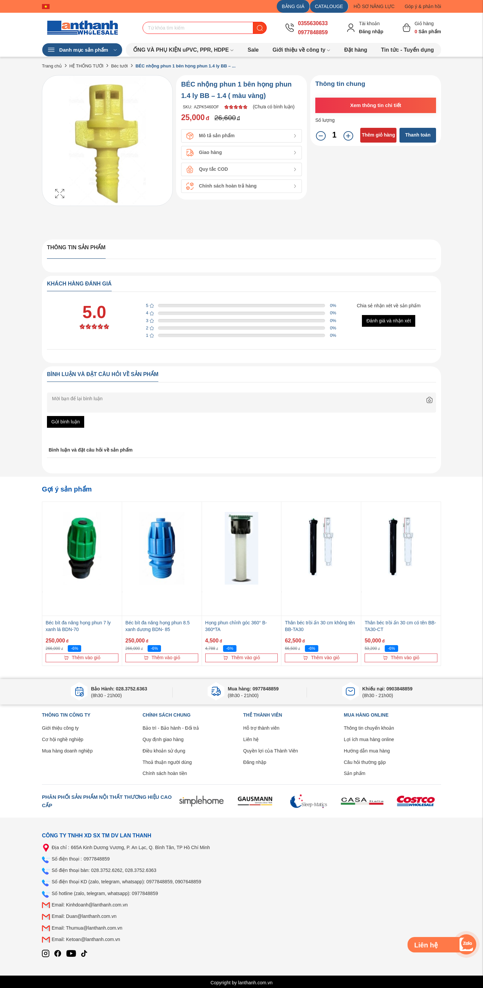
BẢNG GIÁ (293, 6)
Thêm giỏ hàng (378, 135)
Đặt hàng (355, 50)
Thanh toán (417, 135)
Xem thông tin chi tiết (375, 105)
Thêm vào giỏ (82, 657)
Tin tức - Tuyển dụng (407, 50)
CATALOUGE (329, 6)
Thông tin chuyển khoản (369, 728)
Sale (253, 50)
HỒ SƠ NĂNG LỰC (374, 6)
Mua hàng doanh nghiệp (67, 750)
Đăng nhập (254, 762)
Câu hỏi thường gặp (365, 762)
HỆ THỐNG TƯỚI (86, 65)
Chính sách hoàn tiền (165, 773)
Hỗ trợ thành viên (261, 728)
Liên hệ (251, 739)
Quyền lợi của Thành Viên (270, 750)
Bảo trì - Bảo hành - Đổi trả (171, 728)
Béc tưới (119, 65)
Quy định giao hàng (163, 739)
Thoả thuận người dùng (167, 762)
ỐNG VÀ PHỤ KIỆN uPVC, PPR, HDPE (183, 50)
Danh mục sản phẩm (82, 50)
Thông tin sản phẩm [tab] (76, 247)
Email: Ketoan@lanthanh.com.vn (86, 939)
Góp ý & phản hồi (423, 6)
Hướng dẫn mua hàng (367, 750)
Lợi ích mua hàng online (369, 739)
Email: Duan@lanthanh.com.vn (84, 916)
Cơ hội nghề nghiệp (62, 739)
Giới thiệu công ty (60, 728)
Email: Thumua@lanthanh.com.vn (87, 928)
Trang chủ (52, 65)
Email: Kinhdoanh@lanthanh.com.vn (90, 904)
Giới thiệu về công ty (301, 50)
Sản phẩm (354, 773)
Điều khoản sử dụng (164, 750)
